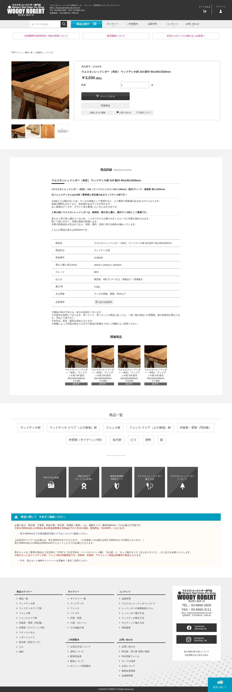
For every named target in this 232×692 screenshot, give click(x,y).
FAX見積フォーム (130, 656)
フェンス (74, 608)
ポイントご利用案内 (80, 666)
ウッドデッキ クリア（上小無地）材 (73, 427)
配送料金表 (76, 656)
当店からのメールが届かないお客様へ (186, 35)
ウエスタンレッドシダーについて (138, 603)
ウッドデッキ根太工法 (133, 618)
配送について (77, 661)
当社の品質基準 (104, 302)
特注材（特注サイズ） (30, 642)
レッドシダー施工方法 (133, 613)
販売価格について (116, 35)
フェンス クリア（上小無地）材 (150, 427)
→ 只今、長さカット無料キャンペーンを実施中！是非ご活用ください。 (53, 560)
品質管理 (152, 24)
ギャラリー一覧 (78, 598)
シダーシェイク (27, 637)
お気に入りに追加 (97, 112)
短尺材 (117, 439)
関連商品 (105, 105)
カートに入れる (105, 96)
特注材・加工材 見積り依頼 (135, 651)
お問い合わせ (124, 112)
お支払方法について (80, 646)
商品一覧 (116, 415)
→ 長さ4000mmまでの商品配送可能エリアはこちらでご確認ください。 (53, 533)
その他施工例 (77, 627)
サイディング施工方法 (133, 622)
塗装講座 (126, 627)
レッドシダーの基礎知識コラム (137, 608)
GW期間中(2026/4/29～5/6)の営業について (46, 35)
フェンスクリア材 (28, 618)
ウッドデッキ (77, 603)
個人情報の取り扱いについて (196, 651)
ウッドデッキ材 (30, 427)
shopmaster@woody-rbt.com (67, 8)
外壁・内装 (76, 618)
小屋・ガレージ (78, 622)
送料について (77, 651)
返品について (144, 112)
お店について (128, 666)
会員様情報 (127, 675)
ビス (133, 439)
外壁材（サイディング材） (86, 439)
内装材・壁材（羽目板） (196, 427)
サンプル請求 (128, 661)
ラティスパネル (27, 632)
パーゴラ (74, 613)
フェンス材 (113, 427)
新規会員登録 (128, 670)
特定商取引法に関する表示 (196, 655)
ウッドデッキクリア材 (30, 608)
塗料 (148, 439)
